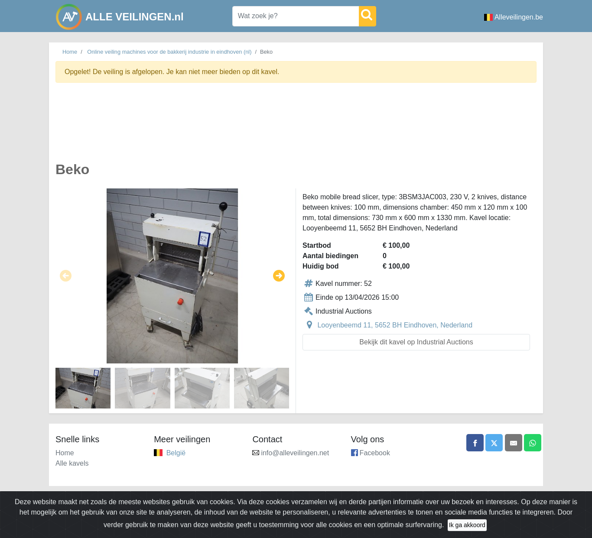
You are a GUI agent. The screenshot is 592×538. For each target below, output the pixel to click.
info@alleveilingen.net (295, 453)
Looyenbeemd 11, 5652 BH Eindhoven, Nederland (394, 325)
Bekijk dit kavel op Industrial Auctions (416, 342)
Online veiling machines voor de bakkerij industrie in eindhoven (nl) (169, 52)
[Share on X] (494, 442)
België (175, 453)
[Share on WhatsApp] (532, 442)
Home (69, 52)
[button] (66, 275)
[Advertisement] (296, 127)
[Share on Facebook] (475, 442)
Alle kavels (71, 463)
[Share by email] (513, 442)
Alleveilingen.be (513, 17)
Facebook (375, 453)
